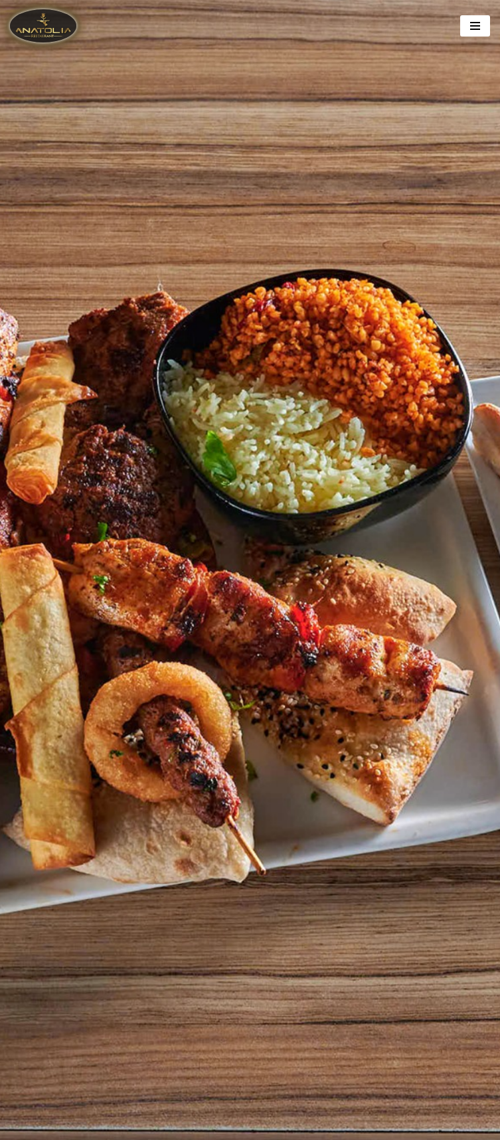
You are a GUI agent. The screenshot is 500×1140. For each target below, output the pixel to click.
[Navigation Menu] (475, 26)
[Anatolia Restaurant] (46, 25)
